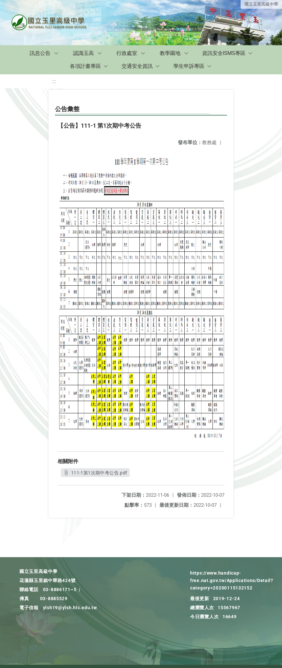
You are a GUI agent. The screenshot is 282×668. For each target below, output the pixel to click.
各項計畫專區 (85, 66)
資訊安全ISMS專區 (223, 53)
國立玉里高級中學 (261, 4)
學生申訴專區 (188, 66)
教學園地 (170, 53)
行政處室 (126, 53)
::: (54, 81)
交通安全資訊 (137, 66)
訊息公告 (40, 53)
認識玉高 (83, 53)
